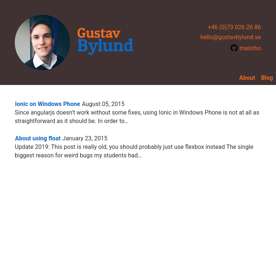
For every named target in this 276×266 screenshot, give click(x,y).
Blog (267, 77)
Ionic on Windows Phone (47, 104)
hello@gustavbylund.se (230, 37)
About (247, 77)
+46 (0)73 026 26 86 (234, 27)
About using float (38, 138)
